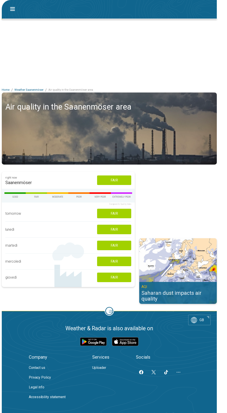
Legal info (36, 387)
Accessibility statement (47, 397)
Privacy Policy (40, 377)
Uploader (99, 368)
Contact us (37, 368)
